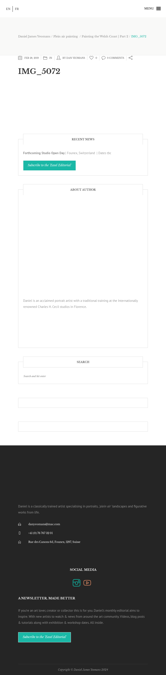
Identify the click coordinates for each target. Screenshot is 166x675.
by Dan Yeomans (73, 58)
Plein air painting (65, 36)
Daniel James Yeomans (34, 36)
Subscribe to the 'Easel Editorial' (49, 165)
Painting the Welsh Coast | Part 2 (105, 36)
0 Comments (113, 58)
